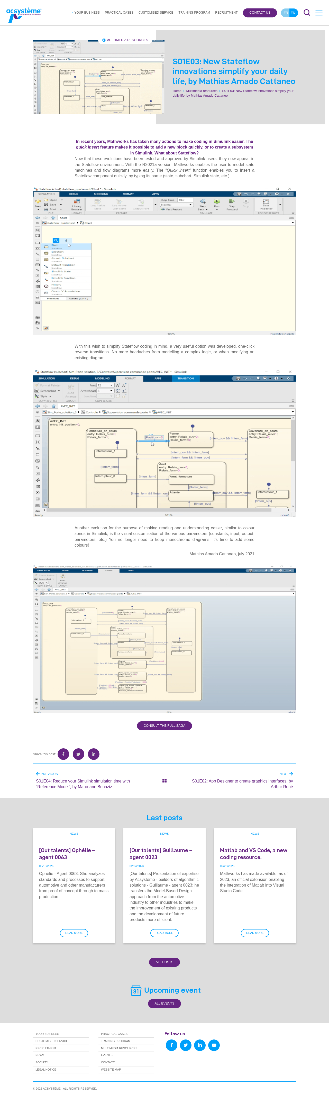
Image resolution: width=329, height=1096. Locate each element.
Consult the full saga (164, 725)
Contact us (259, 13)
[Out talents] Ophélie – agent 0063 (67, 853)
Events (107, 1055)
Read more (74, 932)
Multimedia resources (125, 40)
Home (177, 91)
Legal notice (45, 1069)
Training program (194, 12)
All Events (164, 1003)
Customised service (156, 12)
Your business (87, 12)
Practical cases (119, 12)
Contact (108, 1062)
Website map (111, 1069)
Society (41, 1062)
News (74, 833)
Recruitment (226, 12)
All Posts (164, 962)
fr (286, 13)
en (293, 13)
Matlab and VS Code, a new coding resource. (253, 853)
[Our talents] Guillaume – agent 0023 (161, 853)
